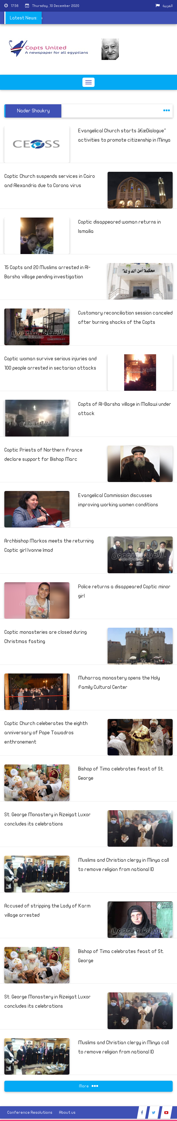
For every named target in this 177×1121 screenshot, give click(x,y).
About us (67, 1112)
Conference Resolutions (29, 1112)
